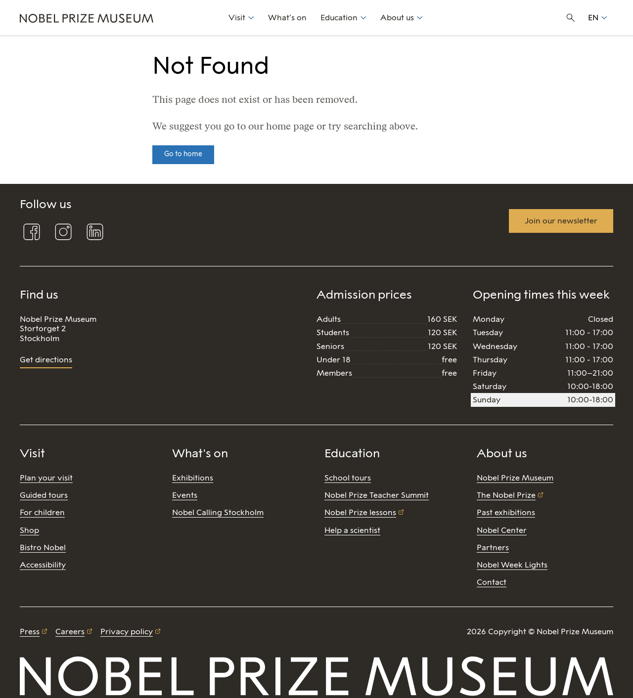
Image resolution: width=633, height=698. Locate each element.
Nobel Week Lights (512, 564)
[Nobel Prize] (119, 18)
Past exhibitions (506, 512)
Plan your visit (46, 477)
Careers (70, 631)
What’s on (287, 17)
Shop (29, 530)
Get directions (46, 359)
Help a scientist (352, 530)
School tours (347, 477)
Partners (493, 547)
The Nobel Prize (506, 495)
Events (184, 495)
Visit (236, 17)
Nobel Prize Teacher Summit (376, 495)
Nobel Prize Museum (515, 477)
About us (397, 17)
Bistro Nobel (43, 547)
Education (339, 17)
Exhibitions (192, 477)
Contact (491, 582)
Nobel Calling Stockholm (218, 512)
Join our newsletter (561, 220)
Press (30, 631)
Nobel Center (502, 530)
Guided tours (44, 495)
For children (42, 512)
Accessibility (43, 564)
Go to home (183, 154)
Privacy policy (126, 631)
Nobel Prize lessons (360, 512)
